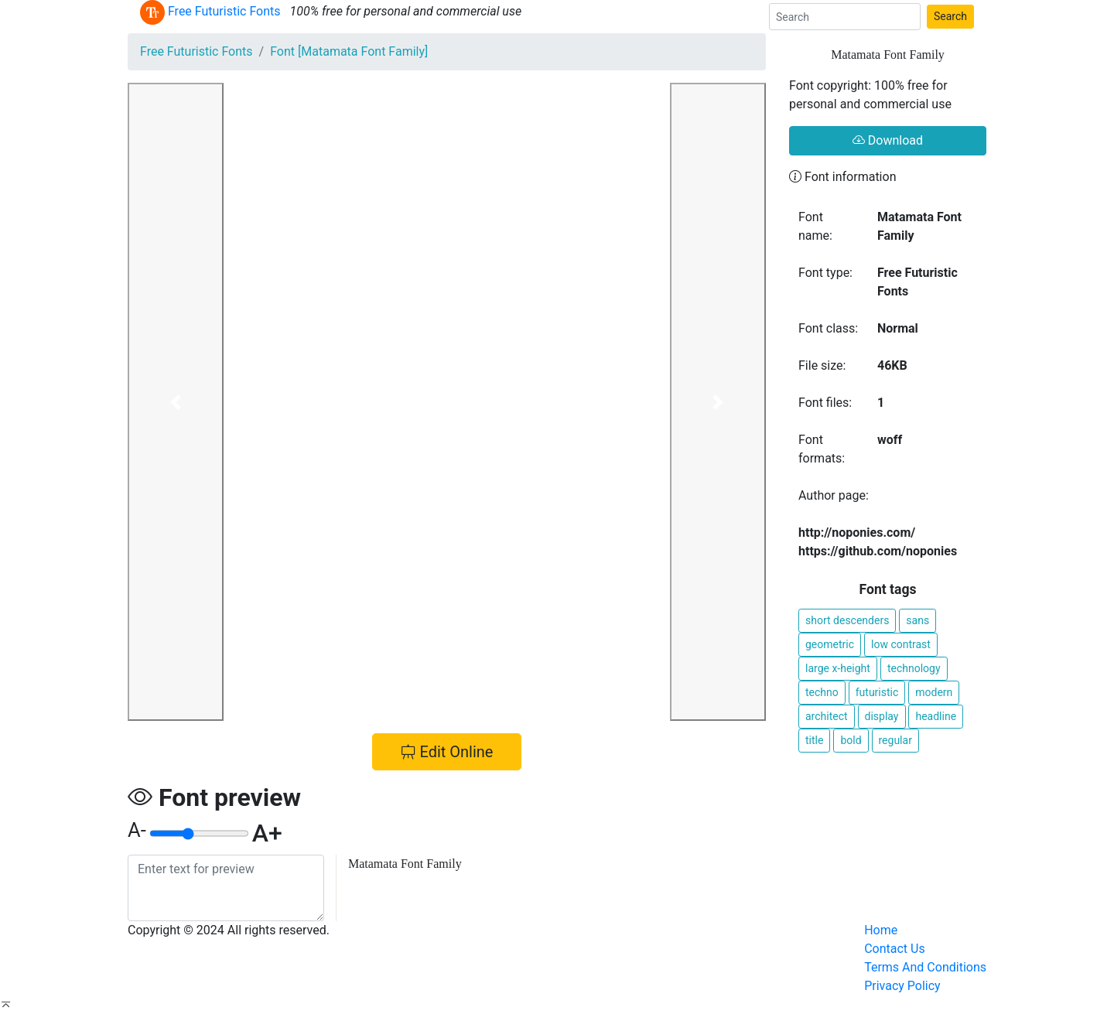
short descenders (847, 620)
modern (933, 692)
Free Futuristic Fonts (196, 51)
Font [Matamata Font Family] (349, 51)
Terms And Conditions (925, 967)
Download (888, 140)
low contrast (901, 644)
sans (917, 620)
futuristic (877, 692)
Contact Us (894, 948)
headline (935, 716)
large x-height (837, 668)
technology (914, 668)
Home (880, 930)
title (814, 740)
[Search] (845, 16)
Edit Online (447, 752)
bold (850, 740)
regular (895, 740)
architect (826, 716)
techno (822, 692)
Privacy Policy (902, 985)
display (882, 716)
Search (950, 16)
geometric (829, 644)
